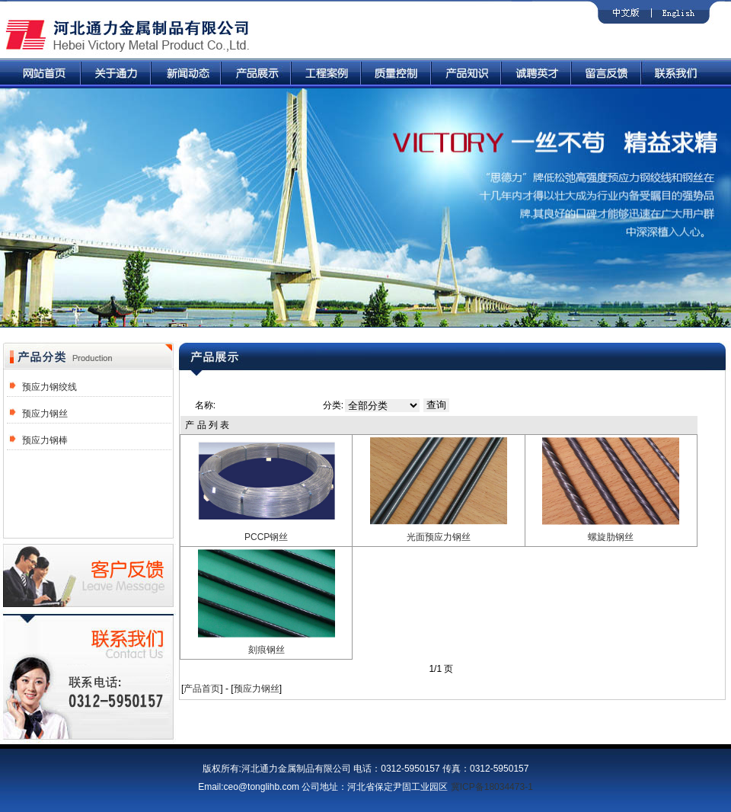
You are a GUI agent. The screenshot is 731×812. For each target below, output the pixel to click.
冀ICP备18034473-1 (492, 787)
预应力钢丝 (45, 413)
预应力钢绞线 (49, 387)
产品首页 (202, 688)
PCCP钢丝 (266, 537)
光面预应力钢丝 (439, 537)
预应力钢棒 (45, 440)
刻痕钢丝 (266, 649)
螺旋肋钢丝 (611, 537)
